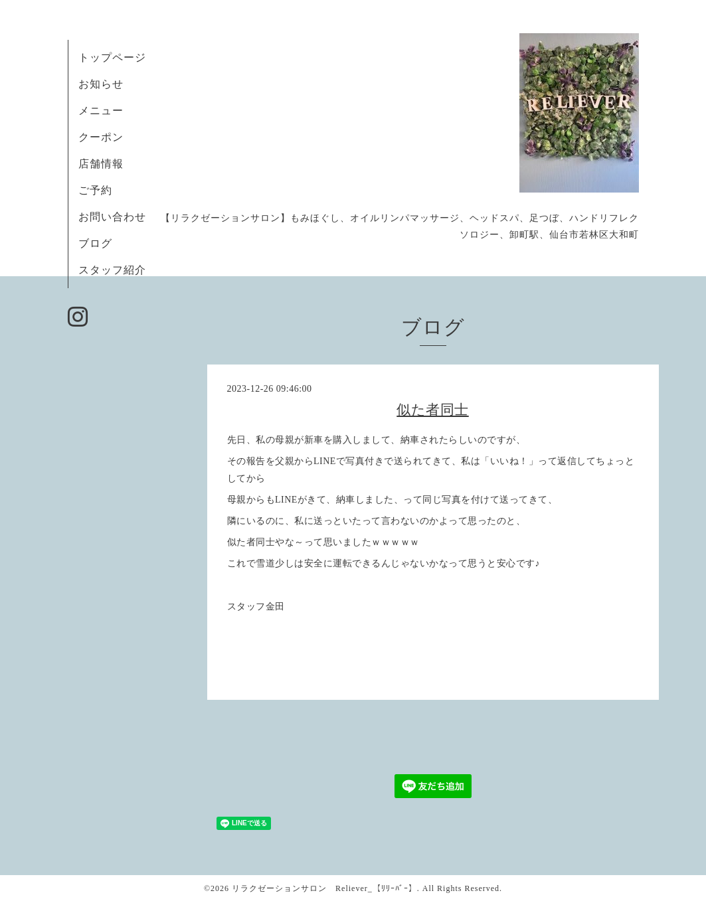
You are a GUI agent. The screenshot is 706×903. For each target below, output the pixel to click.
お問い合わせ (112, 216)
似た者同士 (433, 410)
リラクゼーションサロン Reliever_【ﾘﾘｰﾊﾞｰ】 (324, 888)
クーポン (101, 137)
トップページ (112, 57)
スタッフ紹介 (112, 270)
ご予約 (101, 190)
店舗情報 (101, 163)
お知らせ (101, 84)
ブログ (95, 243)
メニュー (101, 110)
